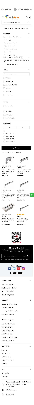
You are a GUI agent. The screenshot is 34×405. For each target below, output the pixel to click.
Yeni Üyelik (5, 373)
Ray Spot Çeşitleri (7, 307)
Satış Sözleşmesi (7, 334)
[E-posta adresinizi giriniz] (16, 256)
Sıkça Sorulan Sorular (8, 324)
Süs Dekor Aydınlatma (9, 288)
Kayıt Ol (25, 256)
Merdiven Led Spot (8, 314)
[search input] (16, 22)
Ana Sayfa (7, 28)
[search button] (28, 22)
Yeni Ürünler (5, 353)
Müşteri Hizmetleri (8, 360)
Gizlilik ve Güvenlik (8, 341)
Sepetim (4, 364)
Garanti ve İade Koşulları (9, 337)
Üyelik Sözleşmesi (7, 330)
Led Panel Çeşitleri (8, 291)
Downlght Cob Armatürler (10, 311)
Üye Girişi (5, 376)
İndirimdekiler (6, 357)
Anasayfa (4, 350)
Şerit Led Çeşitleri (7, 284)
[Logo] (14, 17)
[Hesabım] (27, 17)
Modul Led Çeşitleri (8, 295)
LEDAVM (4, 167)
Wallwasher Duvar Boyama (10, 304)
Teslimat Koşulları (7, 327)
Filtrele (16, 148)
